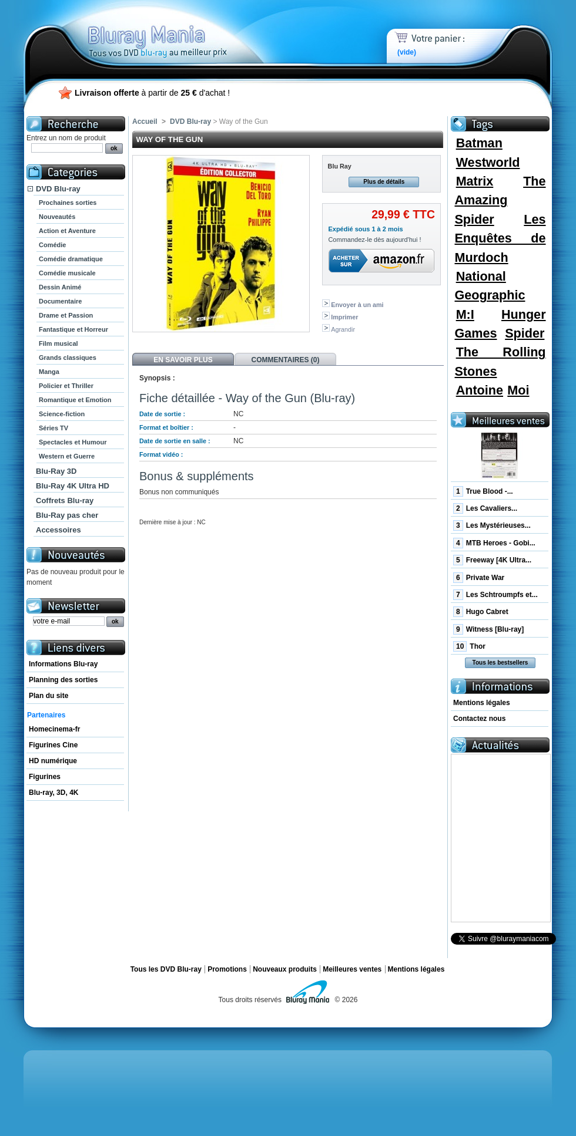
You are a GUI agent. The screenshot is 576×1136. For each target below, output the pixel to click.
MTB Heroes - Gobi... (494, 543)
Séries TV (53, 428)
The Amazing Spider (499, 200)
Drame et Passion (66, 315)
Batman (479, 143)
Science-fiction (62, 413)
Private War (478, 577)
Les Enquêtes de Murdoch (499, 238)
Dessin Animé (60, 287)
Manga (49, 371)
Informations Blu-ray (63, 664)
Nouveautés (57, 216)
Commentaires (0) (286, 360)
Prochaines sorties (67, 202)
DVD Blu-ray (58, 188)
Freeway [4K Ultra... (492, 560)
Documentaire (60, 301)
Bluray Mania (179, 29)
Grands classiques (67, 357)
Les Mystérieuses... (492, 525)
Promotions (227, 969)
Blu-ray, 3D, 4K (53, 792)
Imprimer (344, 317)
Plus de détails (383, 181)
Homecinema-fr (54, 729)
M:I (465, 314)
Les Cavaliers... (485, 508)
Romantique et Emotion (75, 399)
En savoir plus (182, 360)
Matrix (475, 181)
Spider (524, 333)
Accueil (145, 121)
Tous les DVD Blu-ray (166, 969)
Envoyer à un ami (357, 304)
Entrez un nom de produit (66, 138)
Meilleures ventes (352, 969)
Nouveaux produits (285, 969)
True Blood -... (483, 491)
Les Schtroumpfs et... (495, 594)
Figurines (45, 777)
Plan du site (48, 696)
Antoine (479, 390)
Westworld (488, 162)
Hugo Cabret (480, 611)
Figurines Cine (53, 745)
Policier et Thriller (66, 385)
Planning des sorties (63, 680)
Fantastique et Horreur (73, 329)
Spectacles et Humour (73, 442)
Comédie (52, 244)
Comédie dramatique (71, 258)
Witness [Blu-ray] (488, 629)
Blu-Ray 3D (56, 471)
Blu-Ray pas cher (67, 515)
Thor (469, 646)
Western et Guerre (67, 456)
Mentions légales (481, 703)
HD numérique (53, 761)
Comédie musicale (67, 273)
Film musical (58, 343)
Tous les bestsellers (500, 662)
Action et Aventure (67, 230)
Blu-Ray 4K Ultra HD (72, 485)
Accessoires (58, 529)
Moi (518, 390)
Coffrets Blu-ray (64, 500)
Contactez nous (479, 718)
